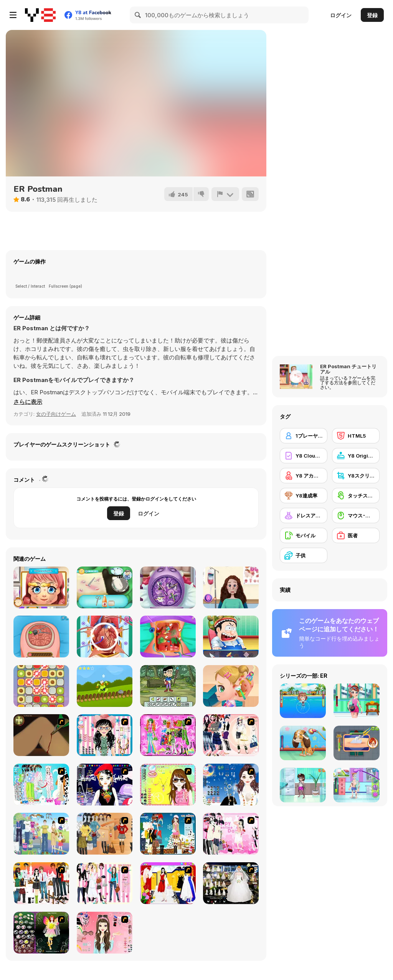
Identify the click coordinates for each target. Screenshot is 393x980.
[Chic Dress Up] (104, 883)
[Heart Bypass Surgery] (104, 636)
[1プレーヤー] (303, 435)
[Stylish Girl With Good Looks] (104, 784)
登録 (372, 15)
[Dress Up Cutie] (104, 735)
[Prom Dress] (168, 883)
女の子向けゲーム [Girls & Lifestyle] (56, 414)
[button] (27, 402)
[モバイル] (303, 535)
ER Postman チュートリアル (348, 369)
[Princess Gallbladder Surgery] (168, 636)
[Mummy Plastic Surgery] (231, 587)
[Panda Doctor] (104, 587)
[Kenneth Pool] (231, 883)
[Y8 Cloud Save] (303, 455)
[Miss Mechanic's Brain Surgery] (41, 636)
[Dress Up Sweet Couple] (41, 883)
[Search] (138, 15)
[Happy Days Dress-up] (41, 834)
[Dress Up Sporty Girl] (231, 735)
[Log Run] (104, 686)
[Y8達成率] (303, 495)
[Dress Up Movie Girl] (104, 834)
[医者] (356, 535)
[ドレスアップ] (303, 515)
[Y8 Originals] (356, 455)
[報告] (225, 194)
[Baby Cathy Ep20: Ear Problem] (231, 686)
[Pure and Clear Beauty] (104, 933)
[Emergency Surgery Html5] (231, 636)
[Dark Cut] (41, 735)
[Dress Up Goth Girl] (231, 784)
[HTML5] (356, 435)
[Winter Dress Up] (168, 834)
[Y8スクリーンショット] (356, 475)
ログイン (341, 15)
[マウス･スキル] (356, 515)
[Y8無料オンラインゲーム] (40, 15)
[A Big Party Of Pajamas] (41, 784)
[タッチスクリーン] (356, 495)
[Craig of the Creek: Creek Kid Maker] (168, 686)
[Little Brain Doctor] (168, 587)
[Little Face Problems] (41, 587)
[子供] (303, 555)
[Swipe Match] (41, 686)
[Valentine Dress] (231, 834)
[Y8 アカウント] (303, 475)
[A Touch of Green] (168, 735)
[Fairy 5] (41, 933)
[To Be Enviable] (168, 784)
